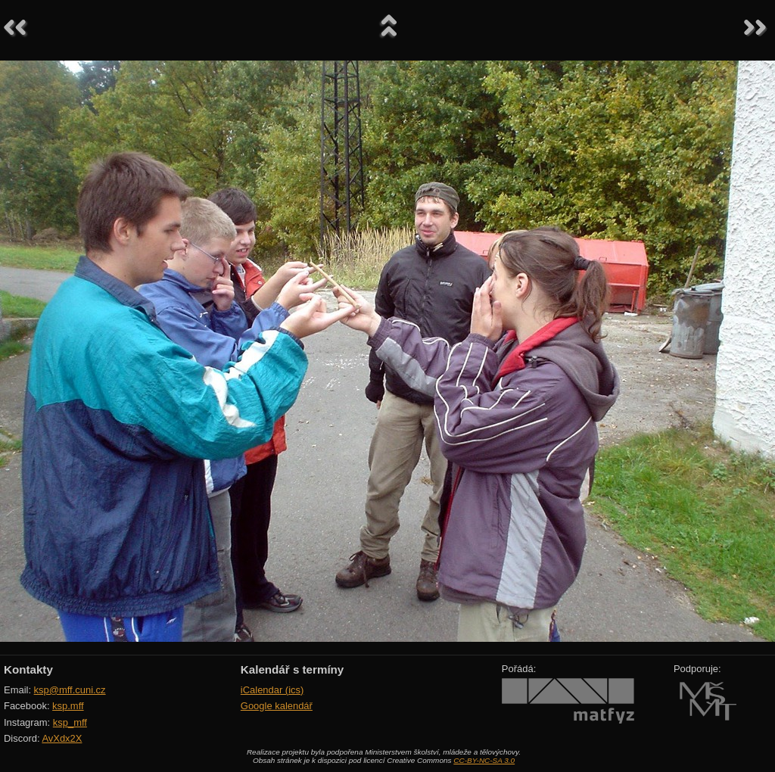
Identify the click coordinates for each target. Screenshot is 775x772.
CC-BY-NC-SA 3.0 (484, 760)
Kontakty (28, 669)
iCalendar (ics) (272, 690)
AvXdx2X (62, 738)
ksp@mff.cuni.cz (70, 690)
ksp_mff (70, 722)
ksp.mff (68, 705)
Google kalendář (277, 705)
